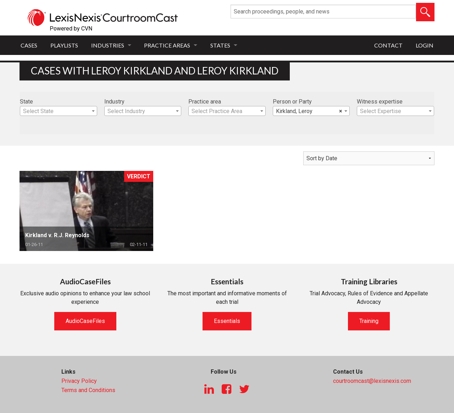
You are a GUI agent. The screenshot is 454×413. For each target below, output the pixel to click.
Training (368, 321)
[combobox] (58, 111)
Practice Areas (167, 45)
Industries (107, 45)
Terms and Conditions (88, 390)
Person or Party (292, 101)
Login (424, 45)
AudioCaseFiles (85, 321)
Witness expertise (380, 101)
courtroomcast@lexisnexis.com (372, 381)
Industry (114, 101)
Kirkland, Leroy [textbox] (309, 111)
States (220, 45)
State (26, 101)
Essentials (227, 321)
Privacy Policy (79, 381)
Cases (29, 45)
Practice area (204, 101)
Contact (388, 45)
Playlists (64, 45)
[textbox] (58, 111)
